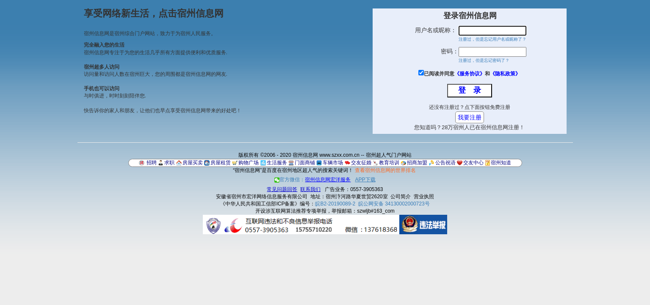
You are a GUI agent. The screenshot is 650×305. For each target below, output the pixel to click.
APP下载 (365, 180)
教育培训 (389, 163)
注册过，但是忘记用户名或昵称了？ (492, 39)
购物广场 (248, 163)
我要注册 (469, 117)
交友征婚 (361, 163)
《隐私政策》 (505, 74)
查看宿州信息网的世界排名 (385, 170)
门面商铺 (305, 163)
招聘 (152, 163)
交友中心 (473, 163)
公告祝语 (445, 163)
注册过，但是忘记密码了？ (484, 60)
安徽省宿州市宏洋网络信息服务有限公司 (261, 197)
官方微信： (313, 180)
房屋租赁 (220, 163)
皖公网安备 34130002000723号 (394, 204)
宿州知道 (501, 163)
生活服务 (277, 163)
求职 (169, 163)
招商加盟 (417, 163)
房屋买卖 (193, 163)
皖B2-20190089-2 (335, 204)
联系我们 (310, 189)
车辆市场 (333, 163)
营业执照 (424, 197)
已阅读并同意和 (472, 74)
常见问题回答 (282, 189)
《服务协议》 (469, 74)
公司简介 (400, 197)
